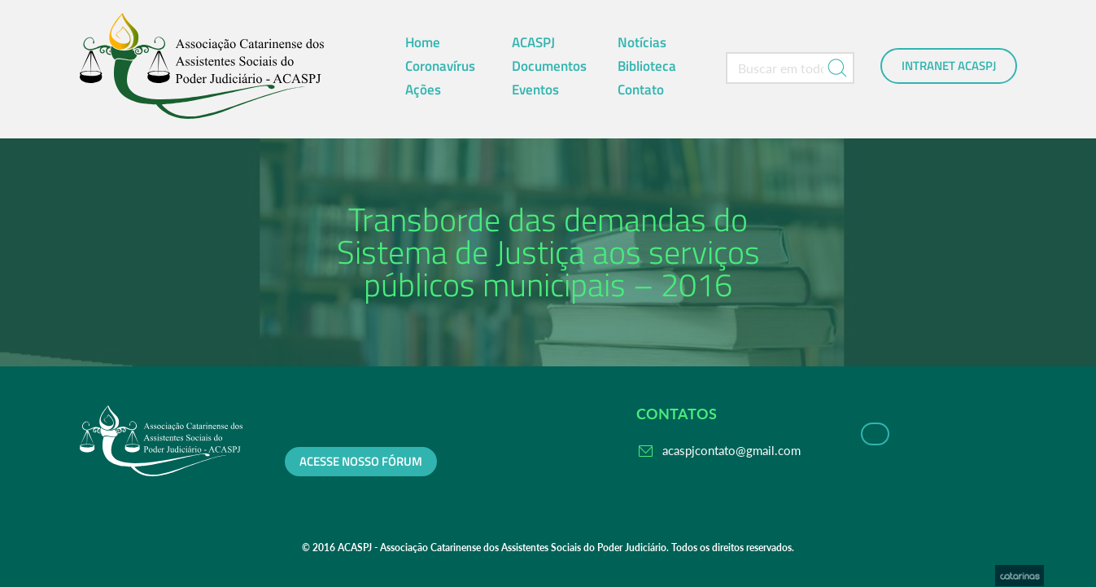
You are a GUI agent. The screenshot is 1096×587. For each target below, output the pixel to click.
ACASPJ (533, 42)
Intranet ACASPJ (949, 66)
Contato (641, 89)
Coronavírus (440, 66)
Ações (423, 89)
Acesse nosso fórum (360, 462)
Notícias (642, 42)
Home (422, 42)
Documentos (549, 66)
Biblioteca (647, 66)
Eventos (535, 89)
